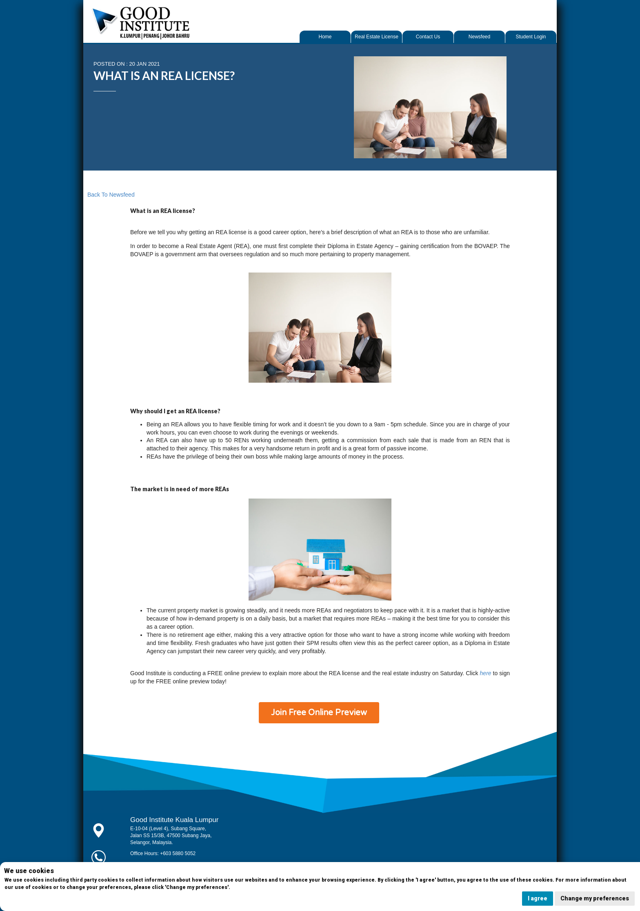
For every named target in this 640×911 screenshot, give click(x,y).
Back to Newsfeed (111, 194)
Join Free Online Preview (319, 713)
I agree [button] (537, 898)
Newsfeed (479, 37)
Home (324, 37)
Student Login (531, 37)
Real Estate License (376, 37)
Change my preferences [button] (594, 898)
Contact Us (428, 37)
